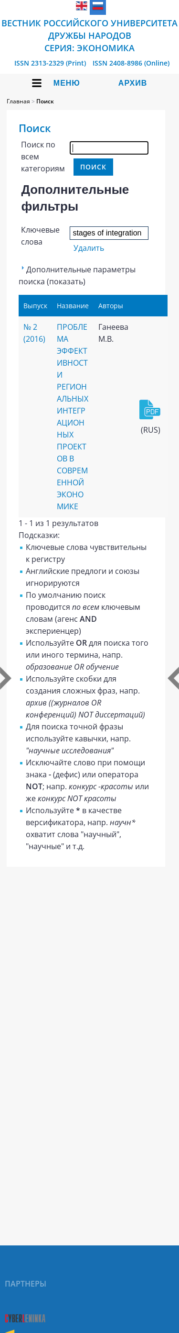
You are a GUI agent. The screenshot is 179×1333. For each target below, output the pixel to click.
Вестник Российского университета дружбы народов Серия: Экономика (89, 35)
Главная (18, 101)
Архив (132, 83)
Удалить (89, 248)
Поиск (45, 101)
